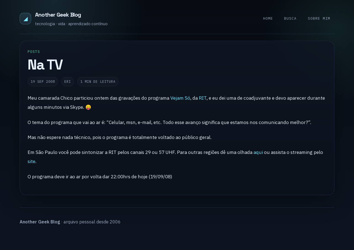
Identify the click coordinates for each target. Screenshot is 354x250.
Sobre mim (319, 18)
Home (268, 18)
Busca (290, 18)
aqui (258, 152)
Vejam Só (180, 98)
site (31, 161)
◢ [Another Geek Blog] (25, 18)
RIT (203, 98)
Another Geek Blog (58, 14)
